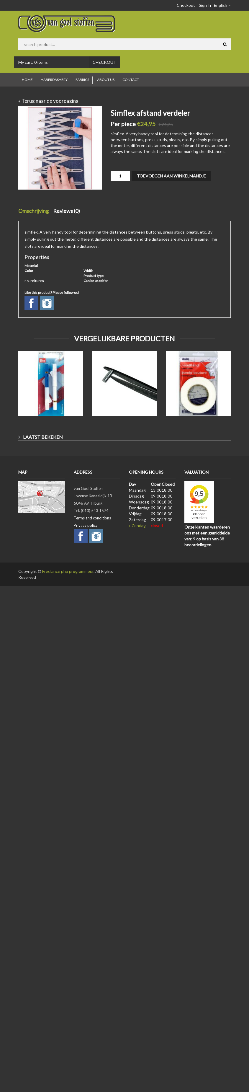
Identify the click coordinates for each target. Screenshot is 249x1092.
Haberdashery (54, 79)
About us (105, 79)
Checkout (186, 5)
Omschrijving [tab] (33, 211)
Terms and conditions (92, 518)
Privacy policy (86, 525)
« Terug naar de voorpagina (48, 101)
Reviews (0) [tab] (66, 211)
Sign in (205, 5)
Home (27, 79)
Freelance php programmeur (68, 571)
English (222, 5)
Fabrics (82, 79)
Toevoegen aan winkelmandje (171, 175)
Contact (130, 79)
